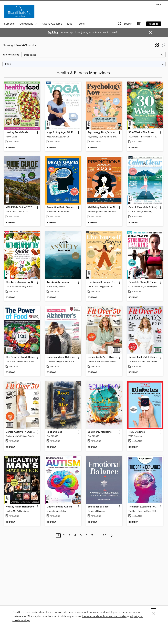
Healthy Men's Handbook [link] (20, 506)
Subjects (9, 24)
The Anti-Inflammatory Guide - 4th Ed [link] (21, 282)
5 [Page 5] (81, 535)
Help (158, 4)
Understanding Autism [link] (59, 506)
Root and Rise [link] (54, 432)
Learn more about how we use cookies (104, 616)
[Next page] (112, 535)
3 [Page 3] (69, 535)
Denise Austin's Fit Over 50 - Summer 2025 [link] (21, 432)
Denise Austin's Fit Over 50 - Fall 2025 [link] (103, 357)
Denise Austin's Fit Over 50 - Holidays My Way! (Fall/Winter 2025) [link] (143, 357)
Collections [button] (28, 24)
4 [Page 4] (75, 535)
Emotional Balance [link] (98, 506)
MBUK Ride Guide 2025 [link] (19, 207)
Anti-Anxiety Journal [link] (58, 282)
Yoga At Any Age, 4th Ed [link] (60, 132)
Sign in (153, 24)
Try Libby (53, 32)
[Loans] (139, 24)
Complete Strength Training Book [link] (143, 282)
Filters (8, 64)
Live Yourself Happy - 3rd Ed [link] (103, 282)
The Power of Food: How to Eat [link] (21, 357)
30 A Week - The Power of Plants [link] (143, 132)
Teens (81, 24)
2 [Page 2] (64, 535)
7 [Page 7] (92, 535)
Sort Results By (10, 54)
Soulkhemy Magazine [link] (100, 432)
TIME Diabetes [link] (136, 432)
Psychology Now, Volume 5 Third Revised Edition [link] (103, 132)
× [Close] (153, 614)
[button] (125, 24)
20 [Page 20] (104, 535)
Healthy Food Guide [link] (17, 132)
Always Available (52, 24)
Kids (69, 24)
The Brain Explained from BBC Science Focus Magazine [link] (143, 506)
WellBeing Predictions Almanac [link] (103, 207)
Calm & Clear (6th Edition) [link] (142, 207)
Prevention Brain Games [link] (60, 207)
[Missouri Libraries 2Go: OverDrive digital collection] (19, 11)
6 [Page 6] (86, 535)
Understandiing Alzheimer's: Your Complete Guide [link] (62, 357)
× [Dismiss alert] (150, 33)
